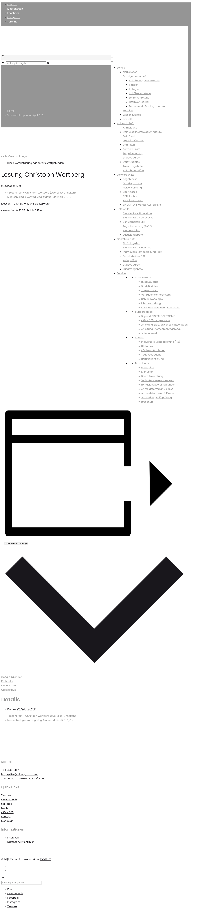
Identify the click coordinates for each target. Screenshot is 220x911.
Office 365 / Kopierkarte (155, 320)
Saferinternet (149, 333)
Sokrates (6, 804)
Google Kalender (11, 677)
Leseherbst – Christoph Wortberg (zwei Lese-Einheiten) (41, 192)
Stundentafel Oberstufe (137, 247)
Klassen (133, 85)
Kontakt (12, 4)
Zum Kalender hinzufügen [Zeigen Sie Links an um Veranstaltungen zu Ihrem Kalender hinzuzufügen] (16, 543)
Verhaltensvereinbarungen (157, 380)
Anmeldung (130, 127)
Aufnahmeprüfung (134, 170)
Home (11, 111)
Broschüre (147, 402)
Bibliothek (147, 346)
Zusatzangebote (133, 166)
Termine (12, 21)
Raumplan (147, 367)
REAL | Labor (130, 196)
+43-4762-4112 (10, 770)
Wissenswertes (132, 115)
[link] (48, 63)
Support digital (144, 312)
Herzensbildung (132, 187)
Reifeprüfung (131, 260)
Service (121, 273)
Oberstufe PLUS (126, 239)
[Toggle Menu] (112, 57)
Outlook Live (8, 690)
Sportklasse (130, 192)
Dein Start (129, 136)
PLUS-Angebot (131, 243)
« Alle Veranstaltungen (14, 156)
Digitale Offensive (133, 140)
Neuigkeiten (130, 72)
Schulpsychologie (152, 299)
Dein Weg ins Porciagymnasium (142, 132)
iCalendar (7, 681)
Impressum (14, 837)
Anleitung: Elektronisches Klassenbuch (164, 324)
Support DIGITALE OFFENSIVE (158, 316)
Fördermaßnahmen (153, 350)
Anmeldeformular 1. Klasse (157, 389)
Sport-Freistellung (152, 376)
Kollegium (135, 89)
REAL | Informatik (133, 200)
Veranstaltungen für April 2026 (25, 115)
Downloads (142, 363)
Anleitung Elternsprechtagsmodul (161, 329)
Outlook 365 (8, 685)
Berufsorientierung (152, 359)
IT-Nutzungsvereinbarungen (158, 384)
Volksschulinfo (125, 123)
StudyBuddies (131, 162)
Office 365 (7, 812)
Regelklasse (130, 179)
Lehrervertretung (139, 97)
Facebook (13, 13)
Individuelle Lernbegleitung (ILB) (142, 252)
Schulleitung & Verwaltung (145, 80)
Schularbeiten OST (134, 256)
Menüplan (147, 372)
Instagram (13, 17)
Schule (121, 67)
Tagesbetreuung (133, 153)
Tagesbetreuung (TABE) (137, 226)
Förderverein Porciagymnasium (148, 106)
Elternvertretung (139, 102)
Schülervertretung (140, 93)
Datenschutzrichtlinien (21, 842)
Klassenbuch (15, 9)
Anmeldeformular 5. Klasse (157, 393)
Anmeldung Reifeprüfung (156, 397)
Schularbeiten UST (134, 222)
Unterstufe (129, 145)
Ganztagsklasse (132, 183)
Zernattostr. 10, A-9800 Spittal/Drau (22, 778)
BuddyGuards (131, 157)
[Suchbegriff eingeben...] (26, 63)
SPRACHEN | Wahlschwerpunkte (142, 205)
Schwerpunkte (131, 149)
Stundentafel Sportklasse (138, 217)
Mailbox (6, 808)
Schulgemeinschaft (135, 76)
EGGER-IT (45, 859)
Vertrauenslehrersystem (156, 294)
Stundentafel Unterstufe (137, 213)
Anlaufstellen (143, 277)
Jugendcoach (149, 290)
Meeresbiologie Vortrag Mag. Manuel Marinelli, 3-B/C (40, 197)
